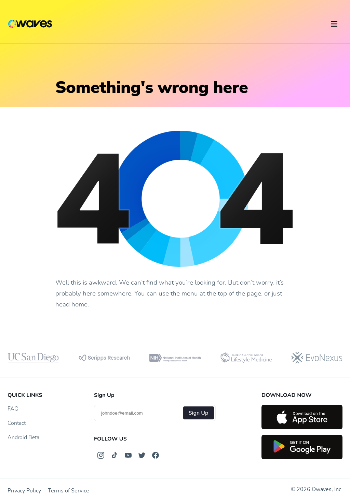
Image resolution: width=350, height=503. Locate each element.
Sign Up (198, 413)
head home (71, 304)
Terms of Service (68, 490)
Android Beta (23, 437)
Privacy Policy (24, 490)
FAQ (13, 409)
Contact (17, 423)
